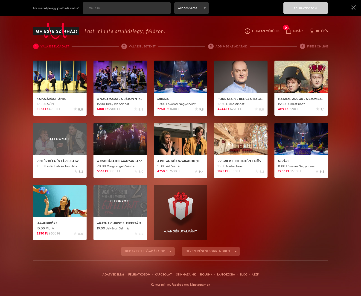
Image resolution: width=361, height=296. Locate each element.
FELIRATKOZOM (305, 8)
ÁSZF (255, 274)
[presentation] (245, 11)
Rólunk (206, 274)
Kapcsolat (163, 274)
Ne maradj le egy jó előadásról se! (56, 8)
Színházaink (186, 274)
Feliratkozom (139, 274)
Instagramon (201, 284)
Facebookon (180, 284)
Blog (243, 274)
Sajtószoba (226, 274)
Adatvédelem (113, 274)
